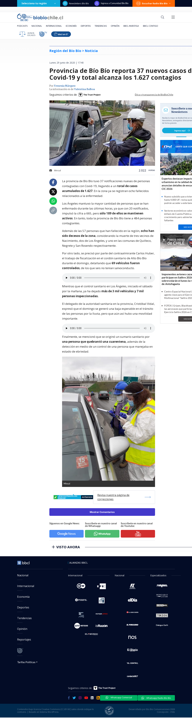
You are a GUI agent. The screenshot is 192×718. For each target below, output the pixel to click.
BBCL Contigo (150, 25)
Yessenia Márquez (64, 86)
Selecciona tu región (39, 3)
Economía (71, 25)
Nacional (37, 25)
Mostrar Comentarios (102, 512)
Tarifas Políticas (26, 662)
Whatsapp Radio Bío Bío (156, 697)
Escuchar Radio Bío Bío (153, 3)
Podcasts (22, 25)
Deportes (86, 25)
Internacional (54, 25)
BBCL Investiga (131, 25)
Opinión (115, 25)
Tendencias (101, 25)
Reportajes (24, 639)
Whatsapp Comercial (119, 697)
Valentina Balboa (84, 89)
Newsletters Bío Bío (76, 3)
